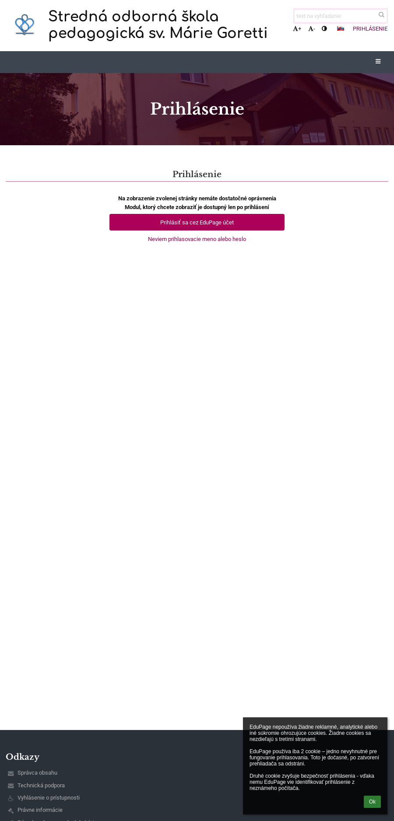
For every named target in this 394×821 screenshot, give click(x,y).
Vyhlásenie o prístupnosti (49, 797)
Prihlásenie (370, 28)
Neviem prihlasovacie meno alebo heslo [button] (197, 239)
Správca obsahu (37, 772)
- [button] (311, 28)
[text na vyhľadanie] (340, 16)
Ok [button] (372, 802)
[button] (340, 28)
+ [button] (297, 28)
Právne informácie (40, 810)
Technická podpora (41, 785)
